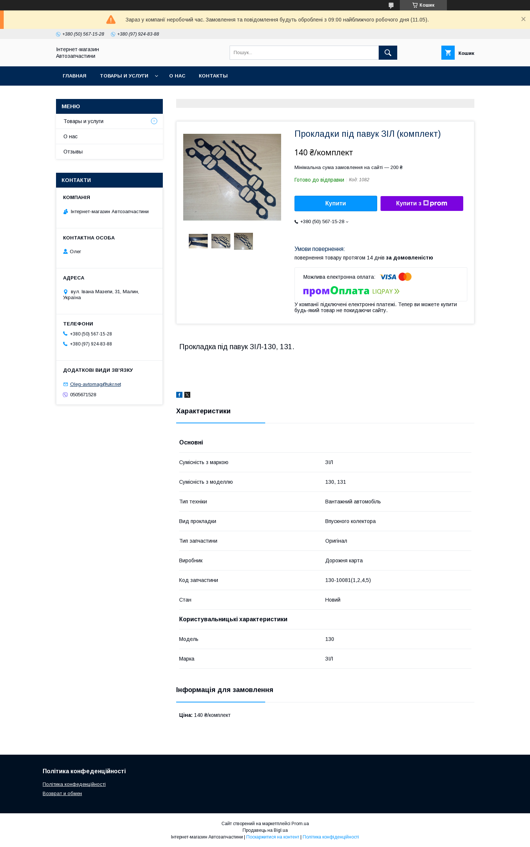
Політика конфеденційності (74, 784)
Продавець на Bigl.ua (265, 830)
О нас (177, 76)
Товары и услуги (124, 76)
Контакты (213, 76)
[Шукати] (388, 53)
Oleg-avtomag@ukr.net (95, 384)
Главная (74, 76)
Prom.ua (300, 823)
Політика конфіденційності (331, 837)
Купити (335, 203)
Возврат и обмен (62, 793)
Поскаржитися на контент (272, 837)
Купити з (421, 203)
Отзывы (73, 152)
